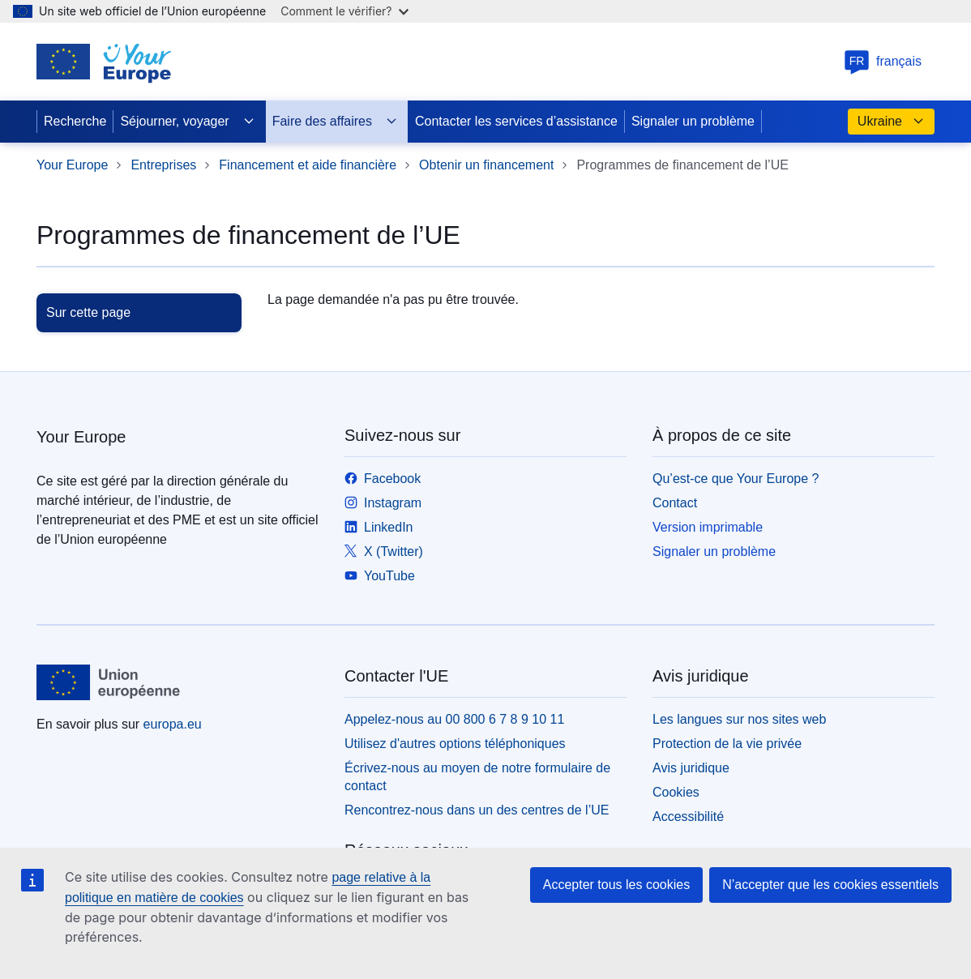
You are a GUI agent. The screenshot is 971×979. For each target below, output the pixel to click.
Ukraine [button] (891, 121)
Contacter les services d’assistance (516, 121)
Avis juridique (690, 768)
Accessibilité (688, 816)
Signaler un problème (693, 121)
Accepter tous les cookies (616, 884)
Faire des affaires (335, 121)
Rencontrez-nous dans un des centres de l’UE (476, 810)
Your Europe (72, 165)
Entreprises (163, 165)
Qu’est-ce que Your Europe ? (735, 478)
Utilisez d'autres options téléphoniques (455, 743)
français (883, 61)
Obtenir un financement (486, 165)
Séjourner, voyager (187, 121)
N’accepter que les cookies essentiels (830, 884)
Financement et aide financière (307, 165)
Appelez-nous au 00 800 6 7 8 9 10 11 (454, 719)
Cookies (675, 792)
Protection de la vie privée (727, 743)
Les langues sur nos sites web (739, 719)
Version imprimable (707, 527)
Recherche (75, 121)
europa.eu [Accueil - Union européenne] (172, 724)
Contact (674, 503)
